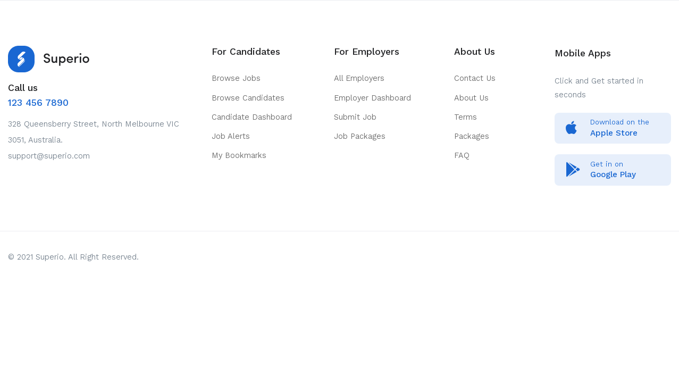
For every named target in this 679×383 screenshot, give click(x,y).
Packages (471, 136)
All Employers (359, 78)
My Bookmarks (239, 155)
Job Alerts (231, 136)
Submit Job (355, 117)
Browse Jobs (236, 78)
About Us (471, 98)
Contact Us (475, 78)
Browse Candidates (248, 98)
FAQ (462, 155)
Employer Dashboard (372, 98)
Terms (465, 117)
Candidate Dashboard (252, 117)
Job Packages (359, 136)
